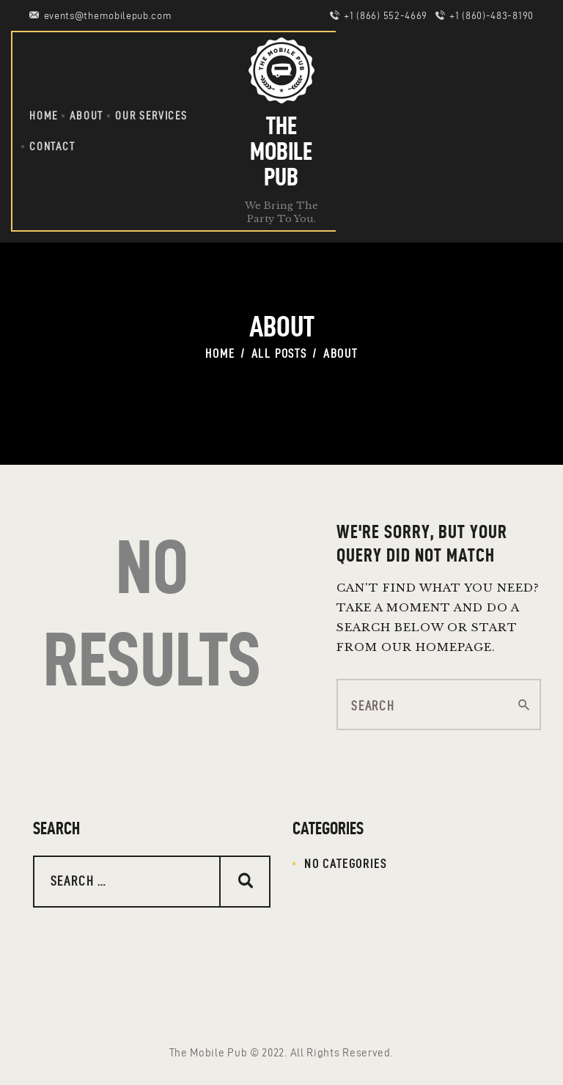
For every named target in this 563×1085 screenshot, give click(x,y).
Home (220, 353)
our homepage (436, 647)
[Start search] (524, 705)
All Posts (279, 353)
